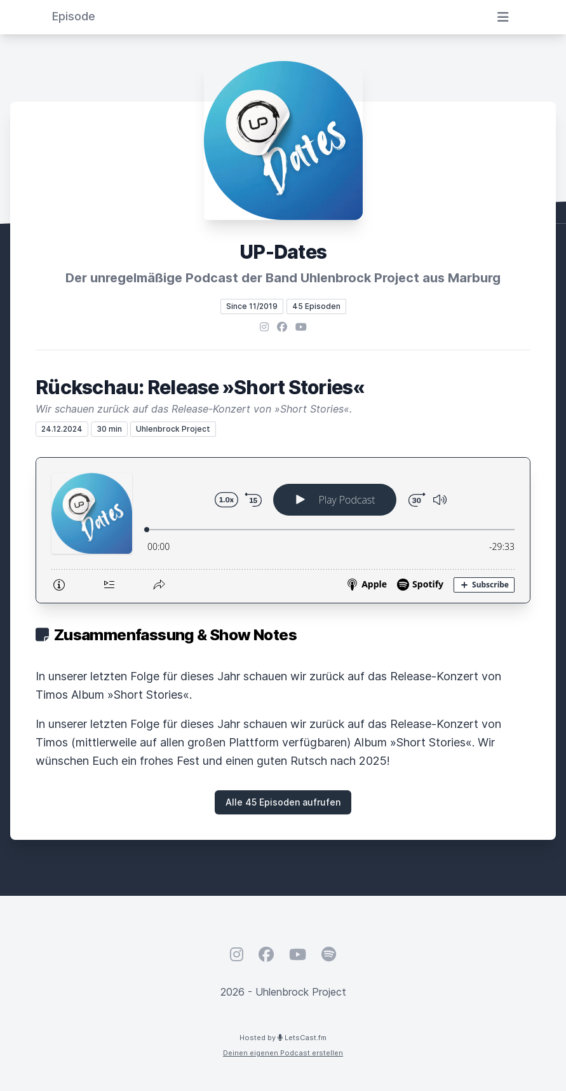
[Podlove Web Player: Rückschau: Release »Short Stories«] (283, 530)
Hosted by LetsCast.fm (283, 1037)
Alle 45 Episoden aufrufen (283, 802)
